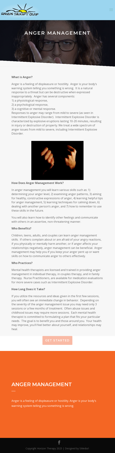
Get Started (57, 340)
